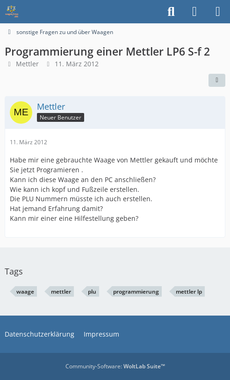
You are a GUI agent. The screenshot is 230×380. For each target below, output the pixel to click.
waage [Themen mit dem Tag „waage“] (25, 292)
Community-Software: (115, 366)
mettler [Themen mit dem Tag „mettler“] (61, 292)
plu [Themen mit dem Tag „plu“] (92, 292)
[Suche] (171, 11)
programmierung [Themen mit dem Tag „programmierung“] (136, 292)
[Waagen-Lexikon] (12, 11)
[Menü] (217, 11)
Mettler (27, 63)
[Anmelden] (194, 11)
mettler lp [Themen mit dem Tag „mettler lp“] (189, 292)
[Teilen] (216, 80)
